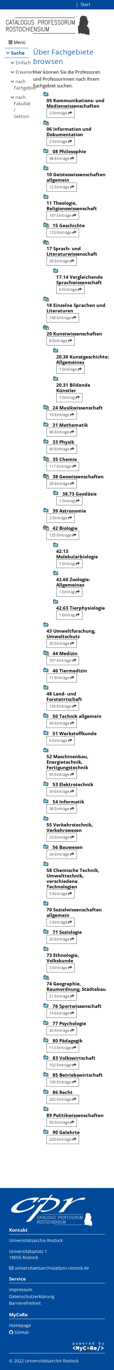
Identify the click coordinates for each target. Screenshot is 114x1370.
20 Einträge (61, 643)
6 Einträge (70, 289)
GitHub (19, 1332)
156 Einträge (62, 706)
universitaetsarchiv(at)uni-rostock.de (52, 1268)
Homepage (20, 1325)
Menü (17, 42)
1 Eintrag (69, 397)
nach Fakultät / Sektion (21, 106)
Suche (18, 53)
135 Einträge (62, 535)
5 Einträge (60, 893)
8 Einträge (60, 340)
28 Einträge (61, 261)
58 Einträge (61, 808)
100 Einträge (62, 1082)
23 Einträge (61, 837)
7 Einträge (70, 369)
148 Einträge (62, 317)
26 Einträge (61, 1030)
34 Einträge (61, 854)
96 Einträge (61, 432)
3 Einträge (60, 967)
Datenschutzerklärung (31, 1296)
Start (85, 4)
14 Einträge (61, 1013)
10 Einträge (61, 414)
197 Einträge (62, 215)
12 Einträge (61, 187)
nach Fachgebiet (21, 84)
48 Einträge (61, 158)
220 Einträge (62, 1139)
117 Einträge (62, 466)
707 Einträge (62, 660)
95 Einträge (61, 774)
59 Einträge (61, 791)
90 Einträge (61, 449)
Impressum (20, 1289)
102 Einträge (62, 1065)
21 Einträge (61, 996)
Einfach (22, 62)
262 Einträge (62, 1099)
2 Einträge (60, 113)
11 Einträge (61, 677)
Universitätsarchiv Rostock (36, 1240)
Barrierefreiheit (25, 1303)
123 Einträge (62, 232)
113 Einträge (62, 1047)
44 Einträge (61, 723)
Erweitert (22, 72)
